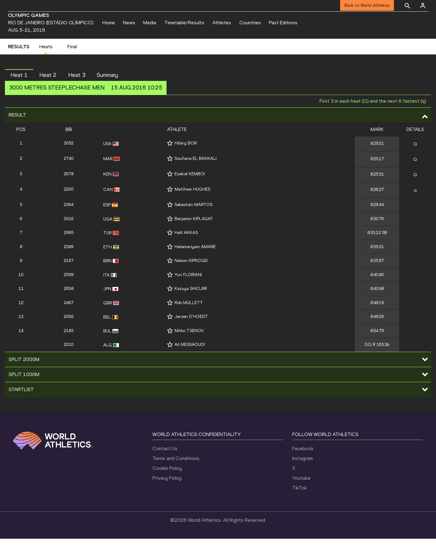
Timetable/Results (184, 23)
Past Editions (283, 23)
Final (72, 59)
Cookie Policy (167, 480)
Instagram (302, 471)
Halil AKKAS (186, 245)
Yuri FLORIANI (188, 287)
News (129, 23)
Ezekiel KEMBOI (190, 186)
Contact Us (165, 461)
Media (149, 23)
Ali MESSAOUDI (190, 357)
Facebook (302, 461)
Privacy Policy (167, 490)
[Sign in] (422, 5)
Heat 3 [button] (76, 87)
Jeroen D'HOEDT (191, 329)
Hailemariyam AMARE (195, 259)
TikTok (299, 500)
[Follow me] (170, 156)
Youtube (301, 490)
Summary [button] (107, 87)
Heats (46, 59)
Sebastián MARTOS (193, 217)
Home (108, 23)
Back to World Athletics (367, 5)
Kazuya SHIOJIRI (191, 301)
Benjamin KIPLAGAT (194, 231)
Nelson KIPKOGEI (191, 273)
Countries (250, 23)
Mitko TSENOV (189, 343)
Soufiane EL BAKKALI (196, 171)
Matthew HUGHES (192, 201)
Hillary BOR (186, 155)
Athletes (221, 23)
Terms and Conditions (175, 471)
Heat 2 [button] (48, 87)
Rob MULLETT (189, 315)
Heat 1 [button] (19, 87)
